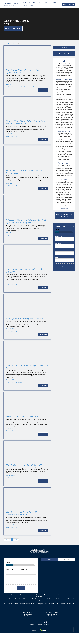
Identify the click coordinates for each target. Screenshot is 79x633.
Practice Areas (37, 2)
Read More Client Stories (64, 215)
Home (24, 2)
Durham (21, 598)
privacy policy (55, 594)
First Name (59, 236)
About (29, 2)
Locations (46, 2)
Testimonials (54, 2)
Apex (6, 598)
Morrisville (56, 598)
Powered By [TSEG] (39, 630)
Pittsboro (63, 598)
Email (57, 257)
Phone (57, 250)
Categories (64, 47)
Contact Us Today (13, 29)
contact (48, 594)
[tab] (64, 47)
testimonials (33, 594)
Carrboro (11, 598)
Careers (25, 5)
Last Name (59, 243)
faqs (44, 594)
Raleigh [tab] (49, 559)
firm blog (68, 594)
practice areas (24, 594)
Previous (6, 539)
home (9, 594)
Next (17, 539)
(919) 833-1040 (68, 4)
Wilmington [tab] (67, 559)
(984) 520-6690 (51, 615)
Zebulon (39, 600)
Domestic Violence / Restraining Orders (27, 86)
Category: (8, 86)
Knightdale (43, 598)
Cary (16, 598)
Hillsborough (27, 598)
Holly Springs (35, 598)
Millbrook (49, 598)
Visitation (20, 382)
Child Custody (11, 43)
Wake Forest (70, 598)
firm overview (16, 594)
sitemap (63, 594)
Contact (31, 5)
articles (39, 594)
